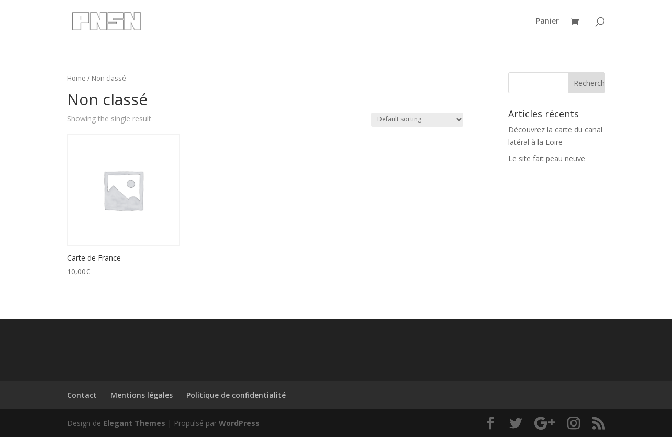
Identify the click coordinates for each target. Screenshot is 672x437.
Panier (547, 21)
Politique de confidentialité (236, 395)
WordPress (239, 423)
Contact (82, 395)
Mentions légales (141, 395)
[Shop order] (417, 120)
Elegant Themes (134, 423)
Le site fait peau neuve (546, 158)
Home (76, 78)
